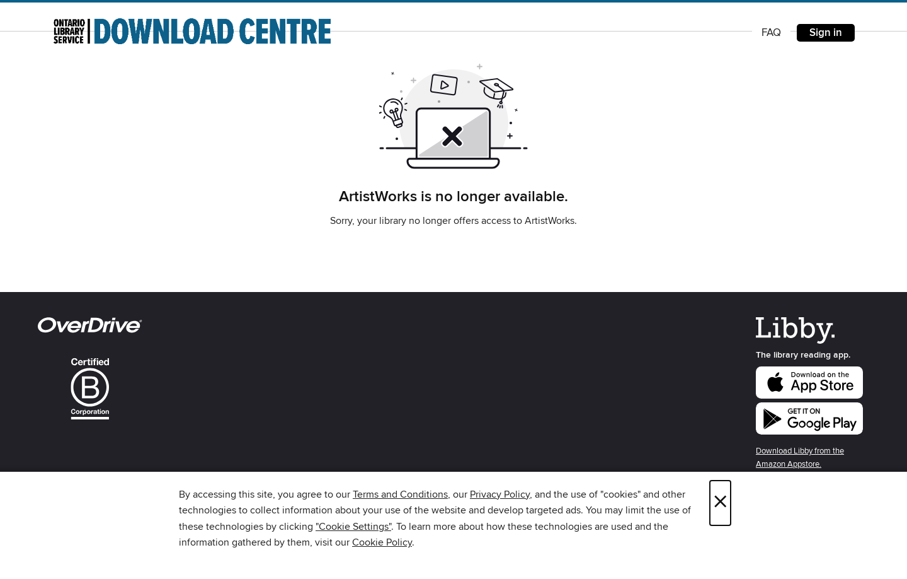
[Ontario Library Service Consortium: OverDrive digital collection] (192, 31)
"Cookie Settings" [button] (353, 526)
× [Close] (720, 503)
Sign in (825, 33)
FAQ (771, 33)
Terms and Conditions (400, 494)
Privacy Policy (500, 494)
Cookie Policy (382, 542)
